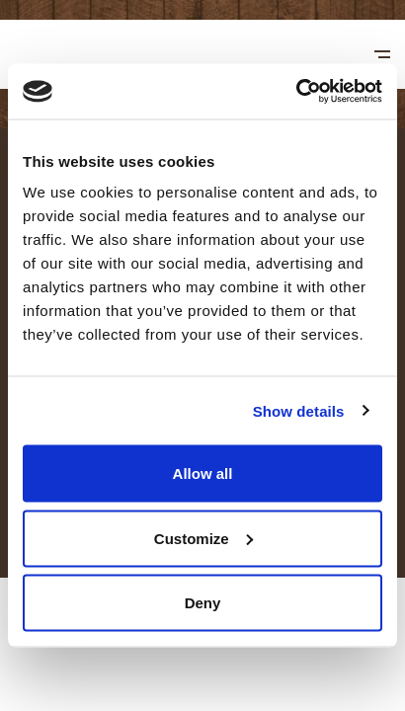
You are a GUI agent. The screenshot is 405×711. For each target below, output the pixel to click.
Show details (299, 410)
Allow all (203, 473)
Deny (203, 602)
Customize (203, 537)
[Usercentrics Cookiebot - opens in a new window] (295, 92)
